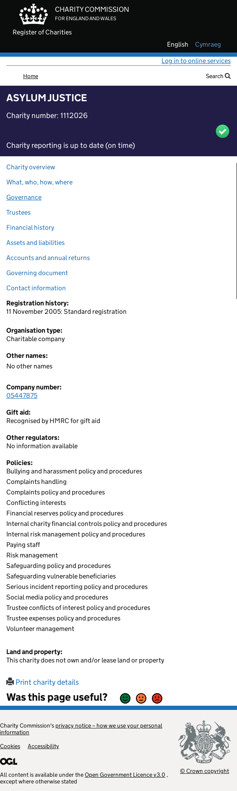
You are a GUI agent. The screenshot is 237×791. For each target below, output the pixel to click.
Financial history (30, 227)
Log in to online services (196, 61)
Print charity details (42, 682)
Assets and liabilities (35, 243)
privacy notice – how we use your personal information (81, 729)
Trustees (18, 212)
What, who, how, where (39, 182)
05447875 (21, 395)
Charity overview (30, 167)
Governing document (37, 273)
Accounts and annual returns (48, 258)
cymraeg (208, 44)
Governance (24, 197)
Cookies (10, 746)
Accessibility (43, 746)
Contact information (36, 288)
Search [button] (218, 76)
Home (30, 76)
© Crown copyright (204, 770)
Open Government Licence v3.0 (125, 774)
